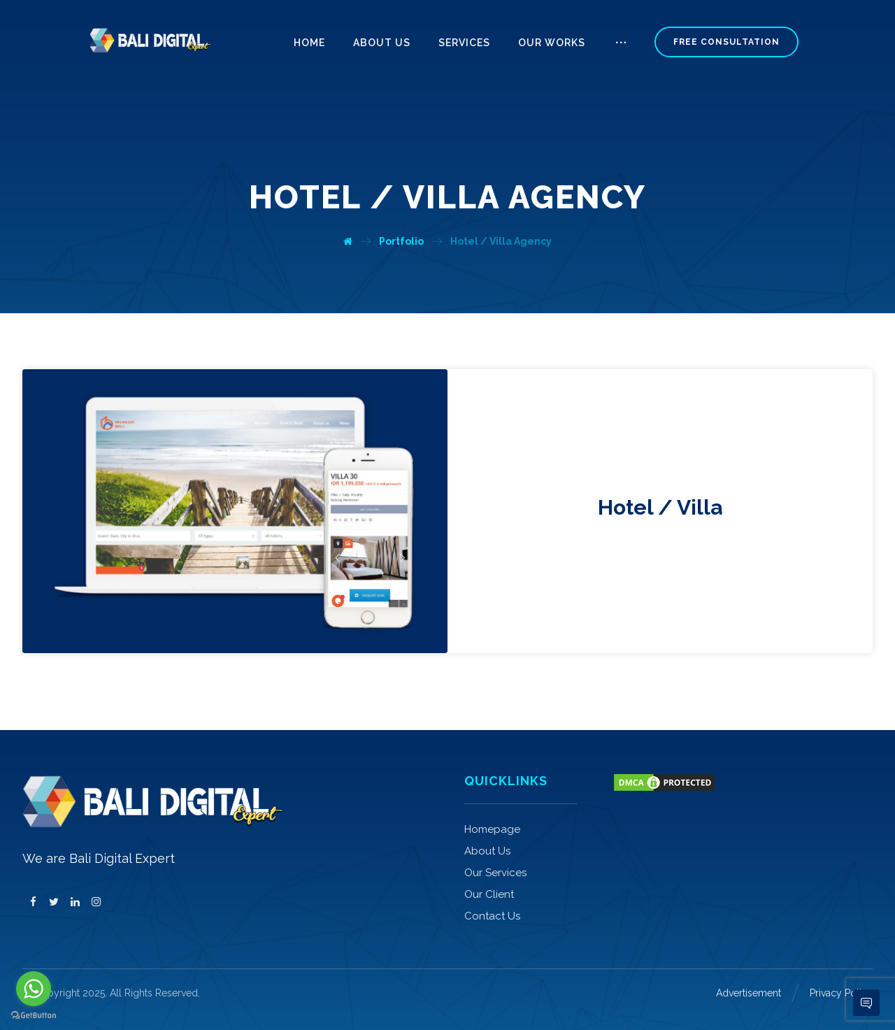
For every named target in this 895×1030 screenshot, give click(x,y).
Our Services (495, 872)
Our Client (489, 894)
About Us (487, 851)
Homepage (492, 829)
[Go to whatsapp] (33, 988)
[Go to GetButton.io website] (33, 1015)
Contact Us (492, 916)
